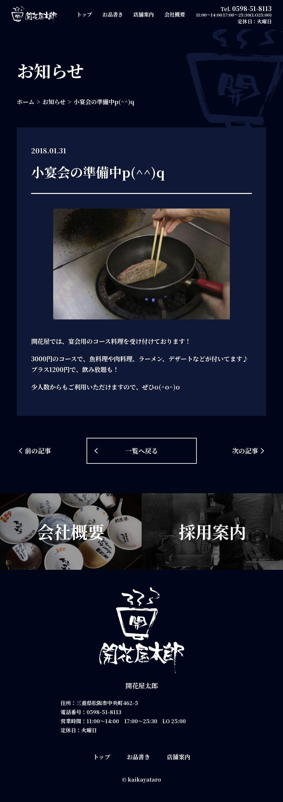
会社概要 (174, 14)
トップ (84, 14)
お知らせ (53, 101)
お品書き (112, 14)
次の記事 (245, 450)
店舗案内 (143, 14)
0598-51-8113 (252, 8)
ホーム (25, 101)
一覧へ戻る (141, 450)
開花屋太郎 (141, 685)
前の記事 (38, 450)
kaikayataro (144, 779)
